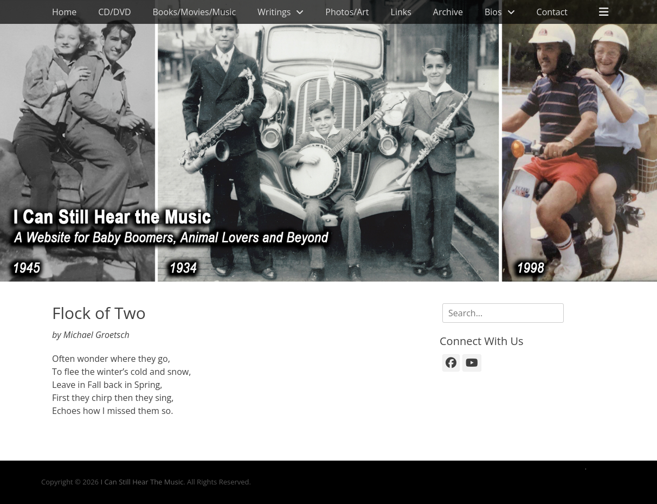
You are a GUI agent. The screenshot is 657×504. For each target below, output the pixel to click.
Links (401, 12)
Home (64, 12)
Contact (552, 12)
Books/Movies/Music (194, 12)
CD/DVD (114, 12)
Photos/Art (347, 12)
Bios (493, 12)
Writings (274, 12)
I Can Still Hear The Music (141, 482)
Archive (448, 12)
